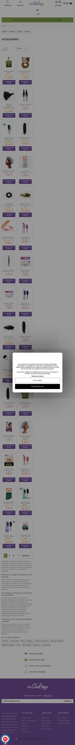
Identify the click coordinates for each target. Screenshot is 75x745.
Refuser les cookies (37, 376)
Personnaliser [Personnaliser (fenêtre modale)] (37, 380)
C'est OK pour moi (37, 386)
